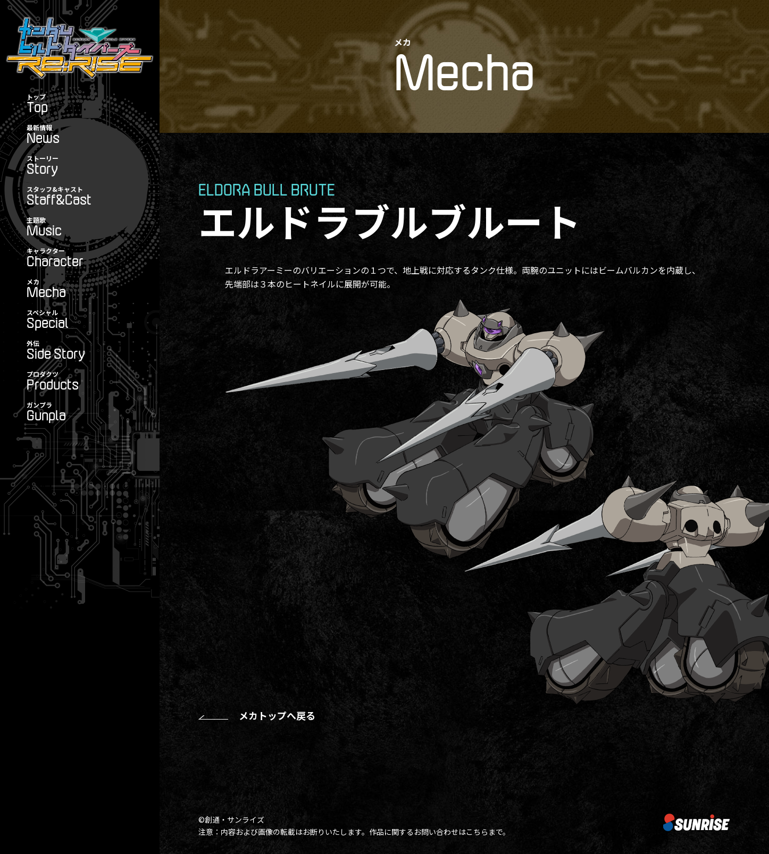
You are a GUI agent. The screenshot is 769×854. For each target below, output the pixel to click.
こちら (477, 831)
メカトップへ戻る (277, 715)
